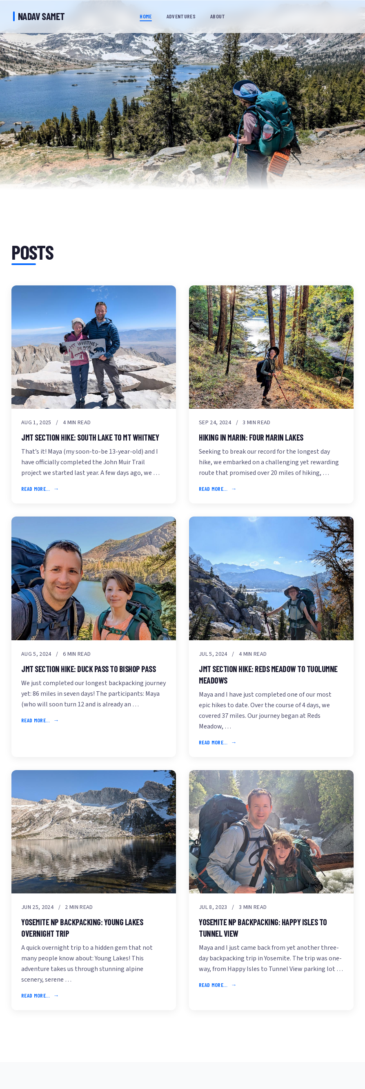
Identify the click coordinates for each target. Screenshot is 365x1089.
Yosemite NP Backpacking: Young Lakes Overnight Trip (82, 927)
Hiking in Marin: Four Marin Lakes (251, 437)
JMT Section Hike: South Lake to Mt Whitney (90, 437)
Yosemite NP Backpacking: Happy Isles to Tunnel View (263, 927)
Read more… (35, 488)
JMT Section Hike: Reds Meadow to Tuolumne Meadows (268, 674)
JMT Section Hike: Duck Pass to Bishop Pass (88, 669)
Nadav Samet (39, 16)
